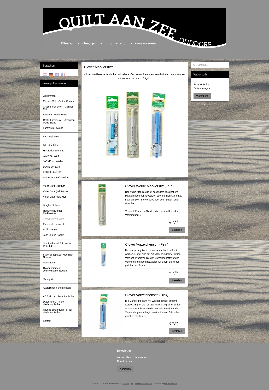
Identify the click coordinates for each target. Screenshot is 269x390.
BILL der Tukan (51, 145)
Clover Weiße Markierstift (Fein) (149, 186)
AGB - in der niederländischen (59, 296)
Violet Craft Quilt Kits (54, 186)
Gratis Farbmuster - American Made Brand (59, 121)
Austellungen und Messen (57, 287)
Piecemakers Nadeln (54, 224)
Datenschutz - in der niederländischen (54, 303)
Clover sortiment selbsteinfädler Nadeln (55, 269)
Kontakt (47, 321)
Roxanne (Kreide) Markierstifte (52, 212)
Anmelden (125, 369)
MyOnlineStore (170, 384)
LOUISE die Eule (52, 172)
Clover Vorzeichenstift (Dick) (146, 295)
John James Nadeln (53, 235)
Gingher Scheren (52, 205)
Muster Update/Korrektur (56, 177)
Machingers (49, 262)
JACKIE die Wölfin (53, 161)
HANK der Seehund (53, 150)
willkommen (49, 95)
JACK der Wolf (51, 156)
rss (132, 384)
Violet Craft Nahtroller (54, 196)
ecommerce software (143, 384)
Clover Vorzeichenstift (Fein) (146, 244)
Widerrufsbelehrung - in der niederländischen (57, 311)
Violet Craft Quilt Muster (55, 191)
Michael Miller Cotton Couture (59, 101)
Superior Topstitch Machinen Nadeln (58, 256)
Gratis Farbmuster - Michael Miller (58, 108)
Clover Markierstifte (53, 218)
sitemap (125, 384)
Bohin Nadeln (50, 229)
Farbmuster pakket (53, 128)
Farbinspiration (51, 136)
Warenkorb (202, 95)
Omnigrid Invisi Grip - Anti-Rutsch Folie (57, 244)
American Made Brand (55, 114)
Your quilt (48, 279)
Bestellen (177, 229)
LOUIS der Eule (51, 166)
